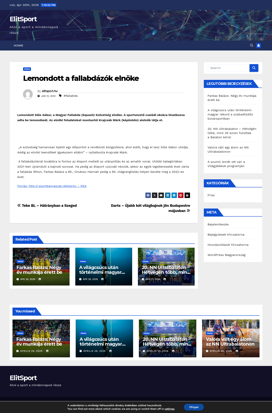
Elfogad (194, 407)
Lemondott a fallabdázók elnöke (81, 78)
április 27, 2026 (158, 351)
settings (169, 409)
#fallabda (71, 96)
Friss (27, 69)
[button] (251, 45)
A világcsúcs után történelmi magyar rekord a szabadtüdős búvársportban (230, 114)
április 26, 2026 (221, 351)
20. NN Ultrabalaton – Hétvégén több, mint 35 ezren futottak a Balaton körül (232, 133)
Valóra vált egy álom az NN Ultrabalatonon (230, 341)
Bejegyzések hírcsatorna (226, 234)
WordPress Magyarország (227, 255)
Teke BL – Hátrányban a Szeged (47, 205)
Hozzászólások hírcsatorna (228, 245)
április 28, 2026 (95, 351)
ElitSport (23, 19)
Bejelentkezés (218, 224)
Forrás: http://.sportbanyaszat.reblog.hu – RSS (51, 186)
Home (18, 45)
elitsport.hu (50, 91)
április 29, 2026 (31, 351)
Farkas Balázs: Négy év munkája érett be (39, 270)
